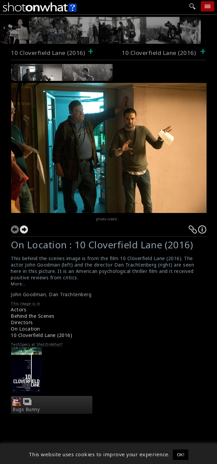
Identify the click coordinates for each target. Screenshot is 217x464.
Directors (22, 322)
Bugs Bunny (26, 409)
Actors (18, 309)
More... (18, 284)
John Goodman (28, 294)
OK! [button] (181, 455)
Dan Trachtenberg (70, 294)
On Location (25, 329)
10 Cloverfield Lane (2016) (48, 53)
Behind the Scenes (33, 316)
